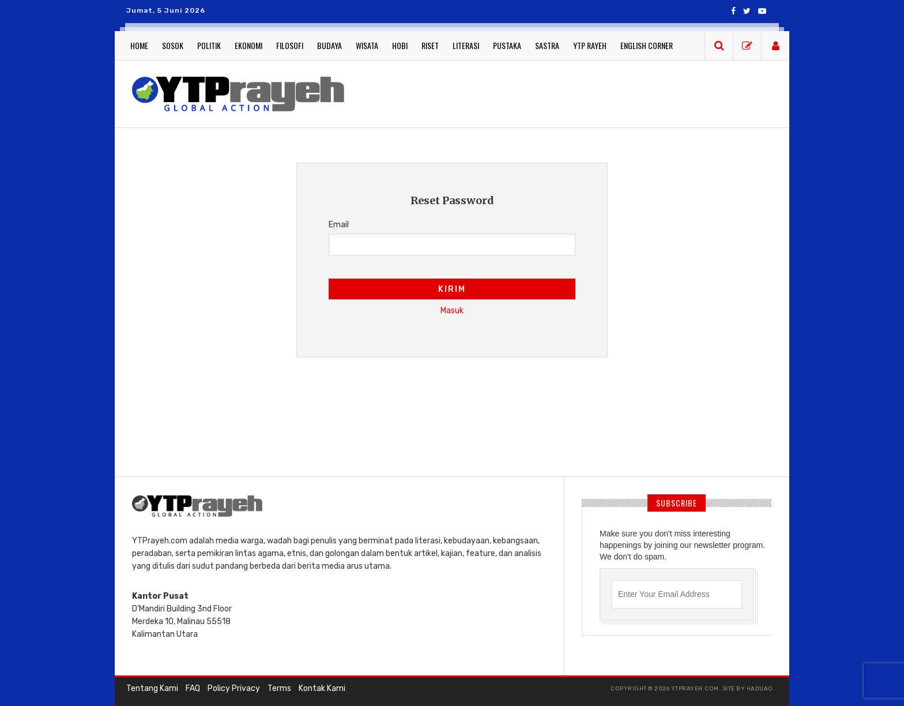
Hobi (400, 45)
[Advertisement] (567, 92)
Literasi (466, 45)
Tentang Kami (152, 688)
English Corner (646, 45)
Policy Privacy (234, 688)
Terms (279, 688)
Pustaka (507, 45)
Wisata (367, 45)
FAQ (193, 688)
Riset (430, 45)
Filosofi (289, 45)
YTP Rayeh (590, 45)
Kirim (452, 289)
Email (339, 225)
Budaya (329, 45)
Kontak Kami (322, 688)
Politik (209, 45)
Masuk (452, 311)
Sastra (547, 45)
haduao (760, 688)
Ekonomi (248, 45)
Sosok (172, 45)
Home (139, 45)
